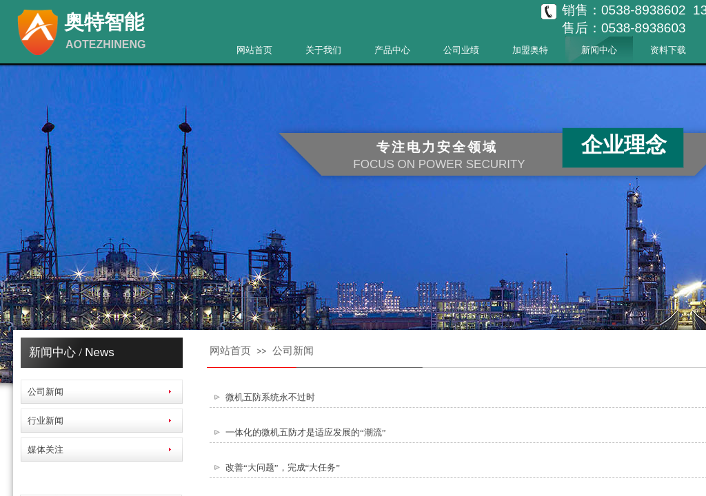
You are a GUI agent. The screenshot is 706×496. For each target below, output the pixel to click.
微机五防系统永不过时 (270, 397)
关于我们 (323, 50)
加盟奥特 (530, 50)
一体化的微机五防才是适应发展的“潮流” (305, 432)
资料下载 (668, 50)
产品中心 (392, 50)
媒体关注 (45, 449)
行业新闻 (45, 420)
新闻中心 (599, 50)
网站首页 (254, 50)
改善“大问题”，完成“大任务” (282, 467)
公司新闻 (293, 350)
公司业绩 (461, 50)
